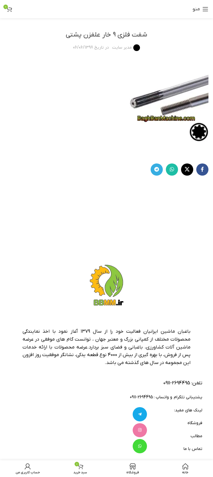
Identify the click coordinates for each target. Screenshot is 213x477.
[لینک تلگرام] (157, 169)
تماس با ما (192, 449)
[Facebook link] (202, 169)
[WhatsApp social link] (172, 169)
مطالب (196, 436)
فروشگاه (194, 423)
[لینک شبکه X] (187, 169)
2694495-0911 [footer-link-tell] (176, 383)
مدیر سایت (122, 47)
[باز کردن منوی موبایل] (200, 9)
